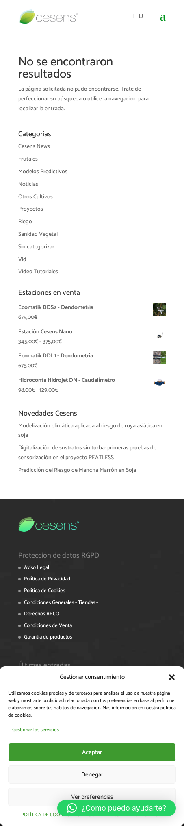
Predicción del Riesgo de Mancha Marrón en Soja (77, 470)
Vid (22, 259)
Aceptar (92, 752)
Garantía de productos (48, 637)
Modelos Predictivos (42, 172)
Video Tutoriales (38, 272)
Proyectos (30, 209)
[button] (172, 677)
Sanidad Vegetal (38, 234)
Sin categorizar (36, 247)
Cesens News (34, 146)
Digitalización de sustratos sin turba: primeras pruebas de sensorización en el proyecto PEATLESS (87, 452)
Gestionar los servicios (35, 730)
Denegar (92, 774)
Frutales (28, 159)
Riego (25, 222)
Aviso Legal (36, 567)
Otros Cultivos (35, 197)
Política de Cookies (44, 590)
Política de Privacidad (47, 579)
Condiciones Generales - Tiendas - (61, 602)
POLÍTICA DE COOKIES (45, 815)
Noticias (28, 184)
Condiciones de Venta (48, 625)
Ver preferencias (92, 797)
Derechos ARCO (41, 614)
